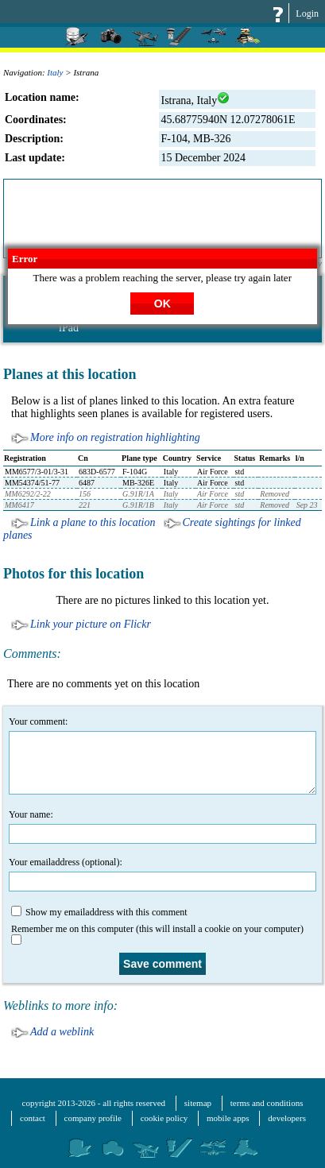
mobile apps (228, 1118)
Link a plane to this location (93, 522)
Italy (55, 72)
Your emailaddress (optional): (162, 874)
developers (287, 1118)
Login (307, 13)
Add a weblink (62, 1032)
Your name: (162, 826)
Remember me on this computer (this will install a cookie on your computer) (157, 930)
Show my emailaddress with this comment (99, 912)
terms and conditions (267, 1103)
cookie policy (164, 1118)
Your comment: (162, 755)
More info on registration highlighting (115, 437)
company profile (93, 1118)
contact (32, 1118)
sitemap (197, 1103)
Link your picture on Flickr (90, 624)
